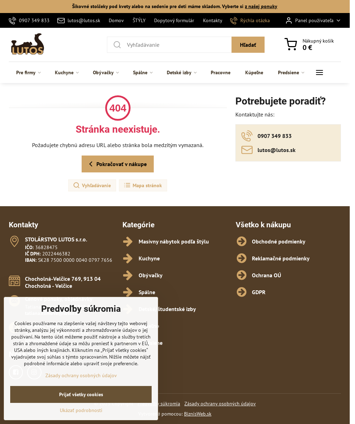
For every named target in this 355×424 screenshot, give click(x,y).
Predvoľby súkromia (159, 403)
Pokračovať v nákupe (117, 164)
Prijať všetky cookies (81, 406)
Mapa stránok (142, 185)
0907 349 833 (80, 307)
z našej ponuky (261, 6)
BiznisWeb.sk (197, 414)
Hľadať (248, 44)
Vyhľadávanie (92, 185)
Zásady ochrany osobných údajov (220, 403)
